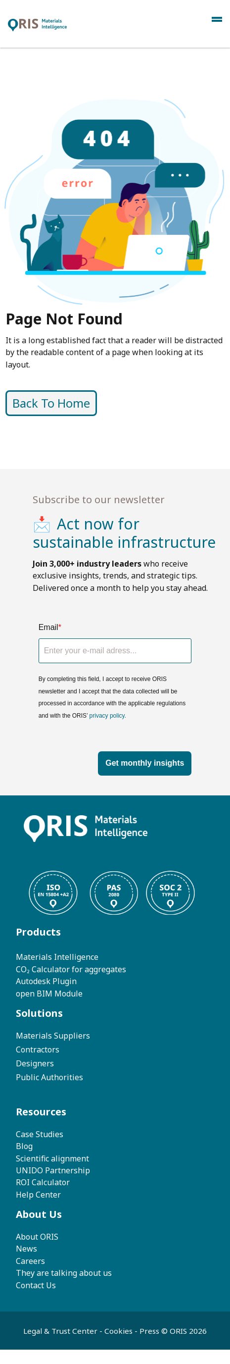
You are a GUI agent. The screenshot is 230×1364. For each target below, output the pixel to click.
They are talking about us (64, 1272)
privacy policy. (108, 715)
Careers (30, 1261)
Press (150, 1331)
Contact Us (36, 1285)
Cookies (118, 1331)
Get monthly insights (144, 763)
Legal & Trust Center (61, 1331)
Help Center (38, 1194)
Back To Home (98, 403)
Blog (24, 1146)
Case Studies (39, 1134)
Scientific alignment (52, 1158)
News (26, 1248)
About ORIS (37, 1236)
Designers (35, 1063)
